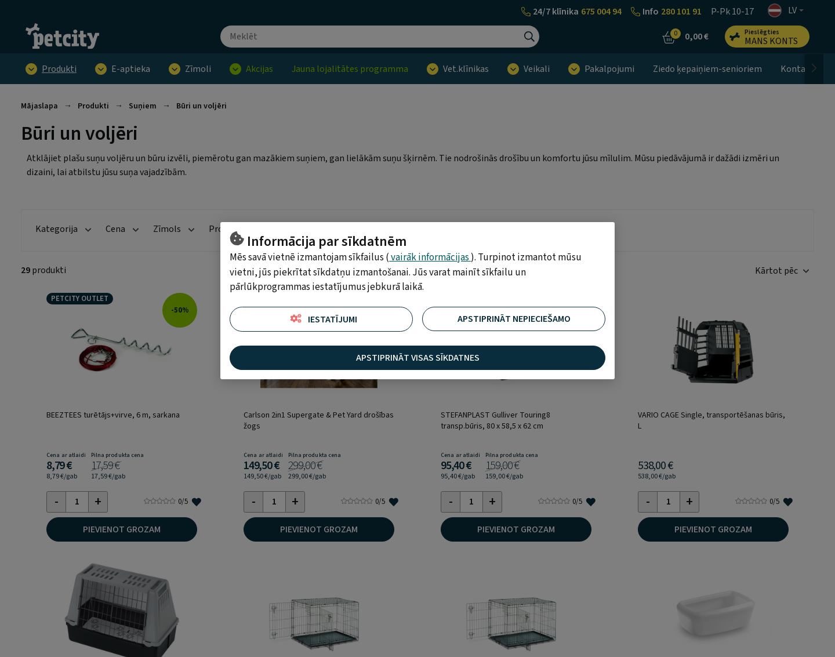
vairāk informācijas (430, 257)
